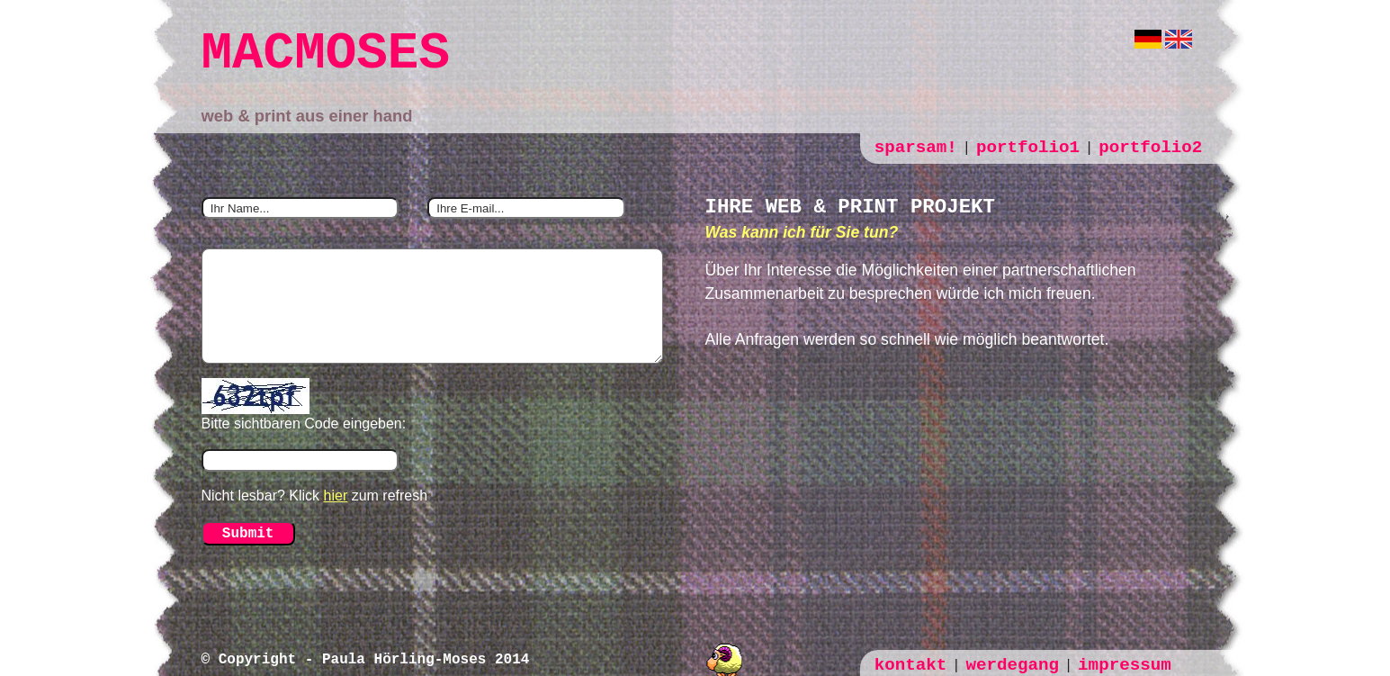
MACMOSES (326, 53)
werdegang (1012, 665)
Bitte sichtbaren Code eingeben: (304, 423)
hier (336, 495)
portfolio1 (1028, 148)
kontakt (910, 665)
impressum (1124, 665)
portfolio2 (1150, 148)
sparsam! (915, 148)
